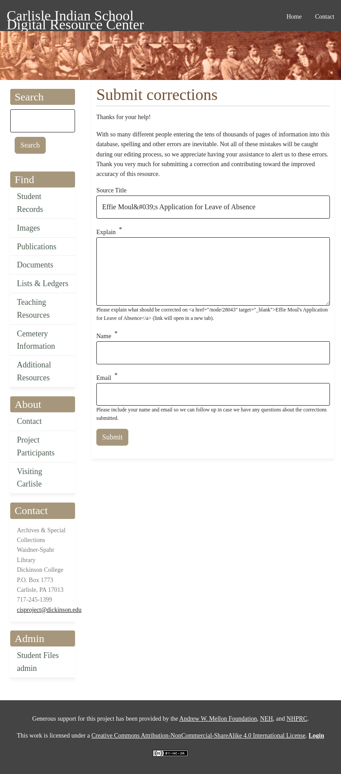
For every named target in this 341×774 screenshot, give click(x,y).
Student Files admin (38, 662)
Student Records (30, 203)
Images (28, 227)
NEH (266, 718)
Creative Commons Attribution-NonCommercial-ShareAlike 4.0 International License (198, 735)
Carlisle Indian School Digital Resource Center (75, 17)
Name (103, 336)
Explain (106, 231)
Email (103, 377)
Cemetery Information (36, 340)
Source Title (111, 190)
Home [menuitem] (293, 16)
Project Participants (36, 446)
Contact (29, 421)
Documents (35, 264)
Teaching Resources (33, 308)
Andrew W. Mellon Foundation (218, 718)
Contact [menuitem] (324, 16)
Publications (36, 246)
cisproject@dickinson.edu (49, 609)
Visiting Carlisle (29, 478)
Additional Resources (34, 371)
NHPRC (296, 718)
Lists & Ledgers (42, 283)
